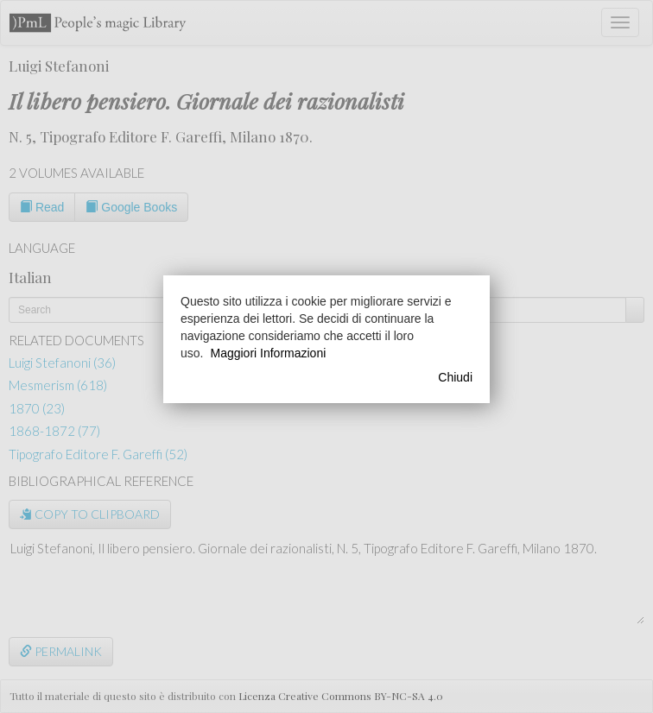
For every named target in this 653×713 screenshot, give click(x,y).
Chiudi (455, 377)
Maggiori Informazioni (268, 353)
